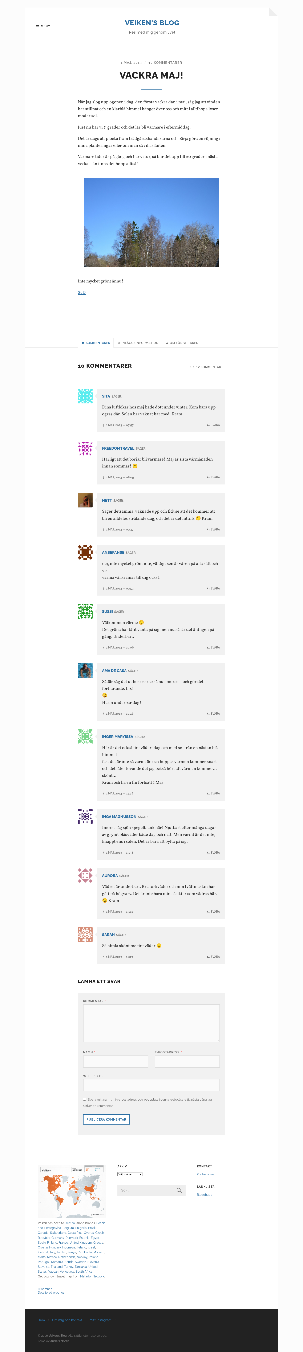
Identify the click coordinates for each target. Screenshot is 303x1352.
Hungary (55, 1247)
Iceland (43, 1252)
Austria (70, 1223)
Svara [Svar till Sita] (215, 425)
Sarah (108, 935)
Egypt (95, 1238)
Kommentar (94, 1001)
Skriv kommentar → (207, 367)
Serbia (69, 1262)
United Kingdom (80, 1242)
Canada (43, 1233)
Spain (42, 1242)
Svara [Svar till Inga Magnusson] (215, 853)
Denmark (71, 1238)
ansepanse (113, 553)
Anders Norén (59, 1341)
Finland (52, 1242)
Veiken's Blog (152, 22)
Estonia (84, 1238)
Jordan (61, 1252)
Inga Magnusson (119, 817)
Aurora (110, 876)
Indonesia (68, 1247)
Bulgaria (81, 1228)
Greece (98, 1242)
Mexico (52, 1257)
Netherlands (66, 1257)
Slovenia (93, 1262)
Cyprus (89, 1233)
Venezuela (67, 1271)
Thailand (57, 1267)
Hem (41, 1320)
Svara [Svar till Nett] (215, 530)
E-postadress (168, 1052)
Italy (52, 1252)
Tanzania (81, 1267)
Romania (57, 1262)
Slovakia (43, 1267)
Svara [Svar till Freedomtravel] (215, 477)
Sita (106, 396)
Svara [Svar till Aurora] (215, 912)
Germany (58, 1238)
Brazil (92, 1228)
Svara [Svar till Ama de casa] (215, 713)
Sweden (80, 1262)
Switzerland (58, 1233)
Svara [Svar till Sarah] (215, 957)
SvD (82, 293)
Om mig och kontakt (67, 1320)
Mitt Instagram (101, 1320)
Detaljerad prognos (51, 1292)
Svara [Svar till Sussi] (215, 648)
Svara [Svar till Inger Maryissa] (215, 793)
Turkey (68, 1267)
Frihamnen (45, 1289)
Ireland (81, 1247)
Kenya (72, 1252)
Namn (89, 1052)
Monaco (98, 1252)
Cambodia (85, 1252)
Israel (91, 1247)
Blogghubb (204, 1195)
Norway (82, 1257)
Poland (93, 1257)
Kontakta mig (206, 1174)
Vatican (53, 1271)
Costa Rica (75, 1233)
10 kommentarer (165, 63)
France (63, 1242)
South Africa (84, 1271)
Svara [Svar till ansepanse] (215, 589)
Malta (42, 1257)
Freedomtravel (118, 448)
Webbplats (93, 1076)
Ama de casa (114, 671)
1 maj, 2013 (131, 63)
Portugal (44, 1262)
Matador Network (92, 1276)
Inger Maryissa (117, 737)
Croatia (43, 1247)
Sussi (107, 612)
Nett (107, 501)
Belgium (68, 1228)
